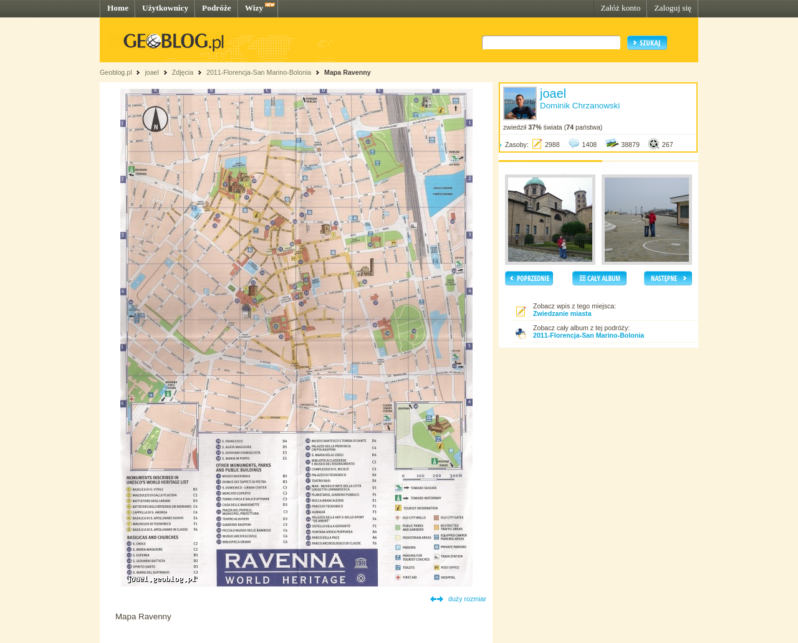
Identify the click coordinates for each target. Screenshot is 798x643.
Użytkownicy (165, 7)
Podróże (216, 7)
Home (117, 7)
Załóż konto (620, 7)
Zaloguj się (672, 7)
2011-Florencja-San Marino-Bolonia (258, 72)
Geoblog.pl (116, 72)
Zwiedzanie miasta (562, 313)
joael (152, 72)
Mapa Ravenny (347, 72)
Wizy (254, 7)
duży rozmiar (467, 599)
